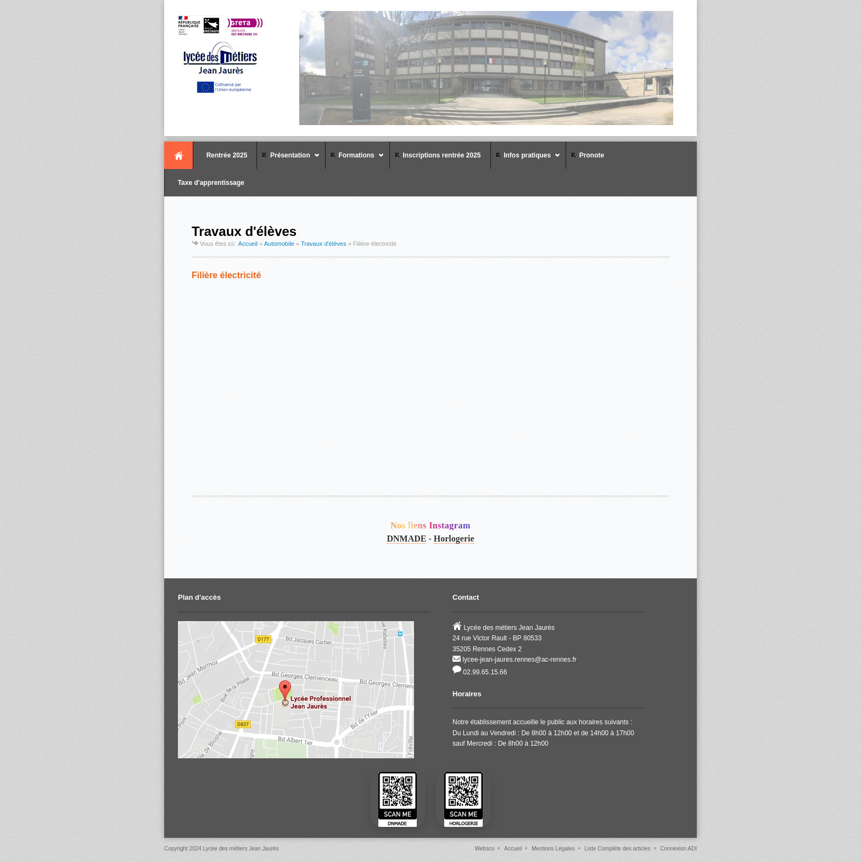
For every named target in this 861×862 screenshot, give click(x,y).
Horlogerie (454, 538)
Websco (485, 849)
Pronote (586, 155)
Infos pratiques (525, 160)
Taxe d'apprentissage (205, 182)
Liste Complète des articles (617, 849)
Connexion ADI (678, 849)
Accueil (178, 155)
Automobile (279, 243)
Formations (354, 160)
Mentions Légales (553, 849)
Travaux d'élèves (323, 243)
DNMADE (406, 538)
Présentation (288, 160)
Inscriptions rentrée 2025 (437, 155)
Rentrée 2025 (221, 155)
